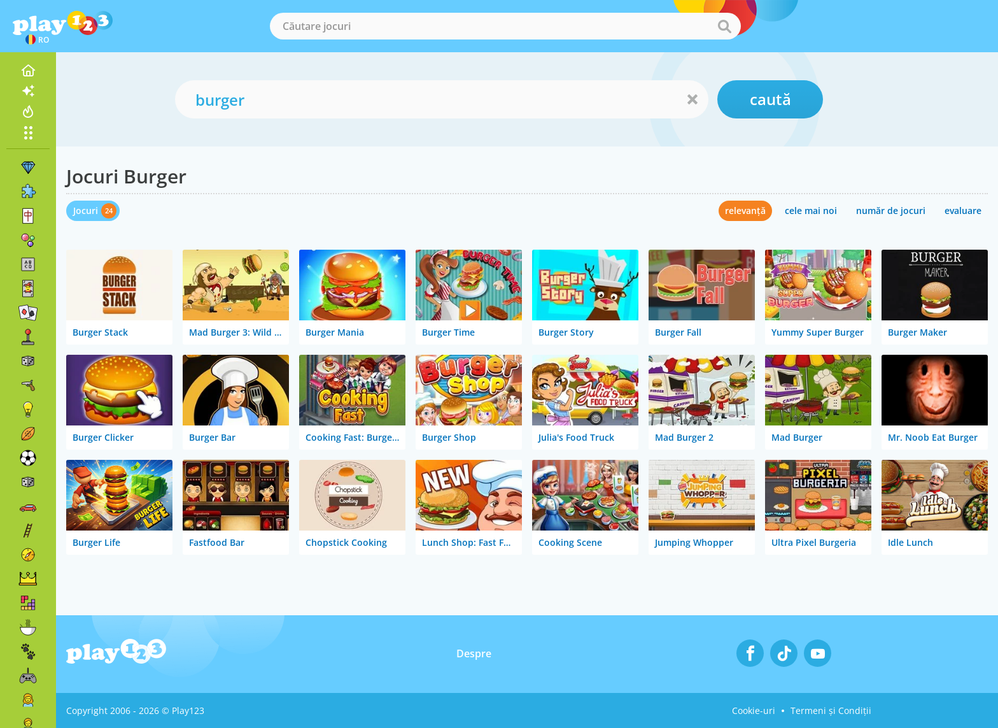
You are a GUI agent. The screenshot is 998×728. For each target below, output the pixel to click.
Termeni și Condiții (831, 710)
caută (770, 99)
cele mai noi (811, 210)
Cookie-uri (753, 710)
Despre (473, 653)
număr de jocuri (890, 210)
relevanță (745, 210)
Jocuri (85, 210)
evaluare (963, 210)
